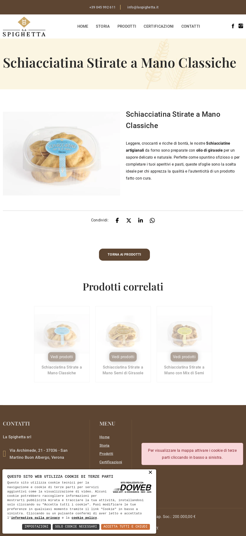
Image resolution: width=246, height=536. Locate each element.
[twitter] (128, 220)
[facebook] (233, 26)
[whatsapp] (152, 220)
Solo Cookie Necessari (75, 526)
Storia (103, 26)
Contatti (191, 26)
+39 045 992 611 (102, 7)
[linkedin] (140, 220)
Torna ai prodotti (124, 255)
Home (83, 26)
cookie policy (84, 518)
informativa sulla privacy (35, 518)
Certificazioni (159, 26)
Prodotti (127, 26)
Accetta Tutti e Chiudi (125, 526)
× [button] (150, 472)
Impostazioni (36, 526)
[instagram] (241, 26)
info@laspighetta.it (143, 7)
